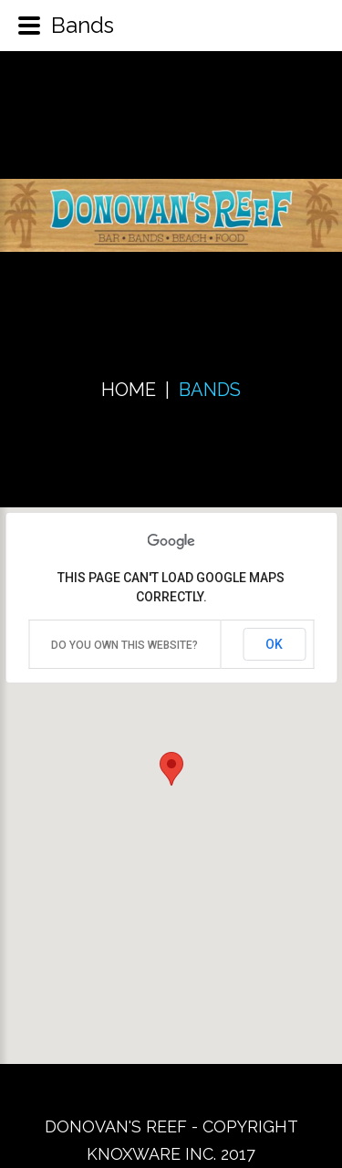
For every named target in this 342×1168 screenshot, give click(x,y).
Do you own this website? (124, 645)
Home (128, 390)
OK (274, 644)
